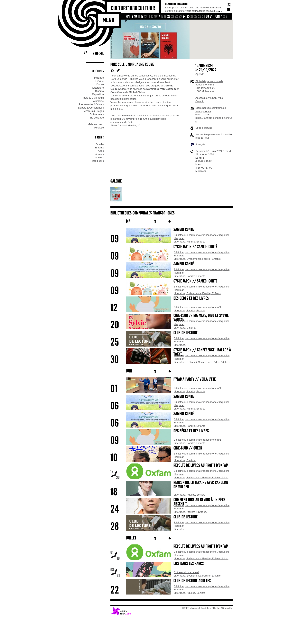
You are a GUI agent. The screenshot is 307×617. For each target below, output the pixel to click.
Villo (220, 97)
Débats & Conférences (91, 107)
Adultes (99, 154)
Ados (101, 150)
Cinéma (99, 91)
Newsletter (227, 608)
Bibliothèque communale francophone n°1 (197, 307)
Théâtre (99, 81)
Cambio (199, 101)
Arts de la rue (96, 117)
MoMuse (99, 127)
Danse (100, 84)
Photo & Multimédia (93, 97)
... (196, 174)
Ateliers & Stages (94, 111)
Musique (99, 77)
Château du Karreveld (186, 572)
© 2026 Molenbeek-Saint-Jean (196, 608)
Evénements (97, 114)
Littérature (98, 87)
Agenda (199, 74)
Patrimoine (98, 101)
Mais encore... (96, 124)
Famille (100, 144)
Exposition (98, 94)
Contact (217, 608)
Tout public (98, 160)
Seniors (99, 157)
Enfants (99, 147)
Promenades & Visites (91, 104)
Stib (214, 97)
